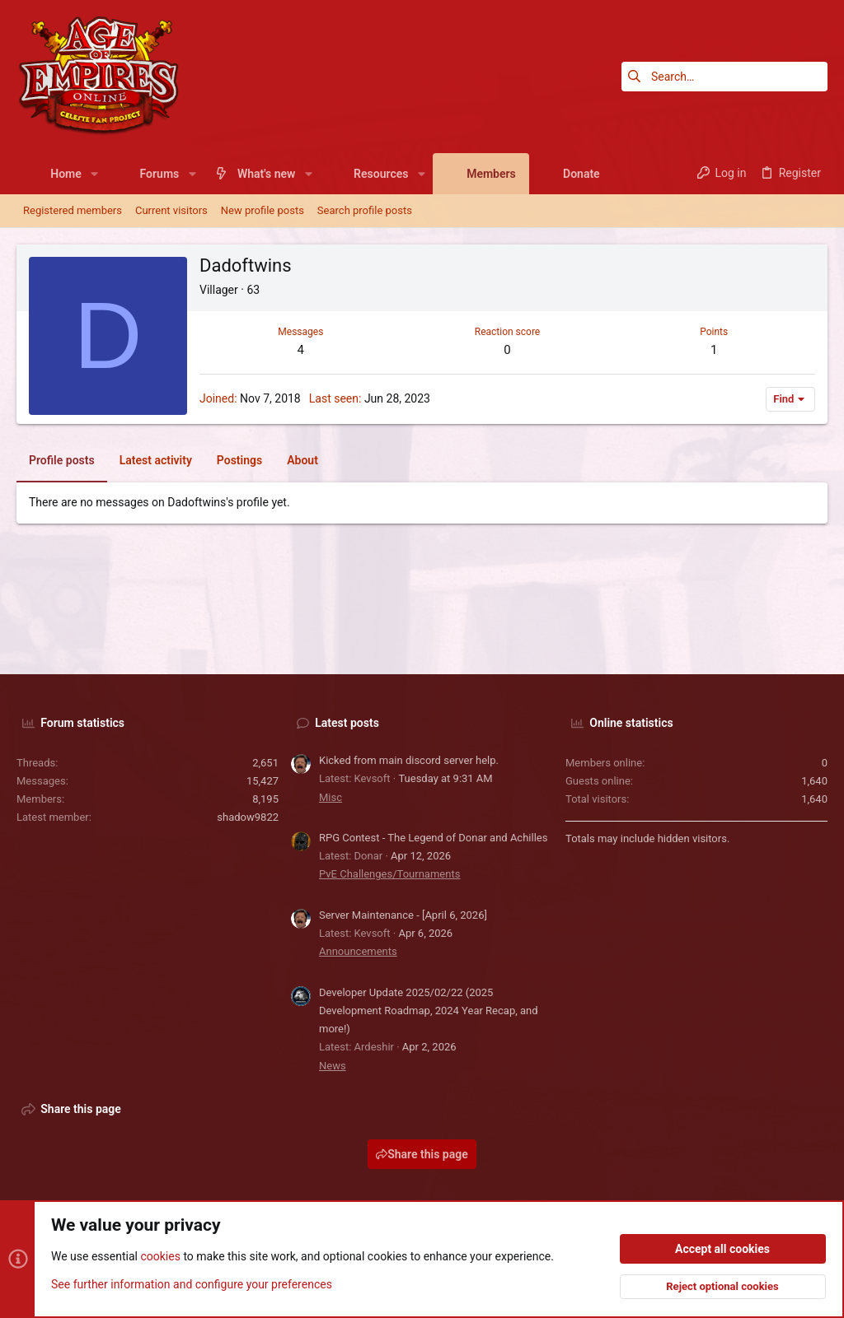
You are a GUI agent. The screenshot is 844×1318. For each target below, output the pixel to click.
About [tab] (302, 460)
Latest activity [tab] (156, 460)
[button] (94, 174)
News (332, 1066)
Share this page (422, 1154)
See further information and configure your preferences (191, 1284)
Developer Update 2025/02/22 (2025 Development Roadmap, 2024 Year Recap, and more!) (428, 1010)
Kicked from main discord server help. (409, 760)
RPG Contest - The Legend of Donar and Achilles (433, 837)
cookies (160, 1257)
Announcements (358, 951)
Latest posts (347, 722)
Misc (330, 797)
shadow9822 (248, 817)
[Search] (724, 76)
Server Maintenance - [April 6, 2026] (403, 915)
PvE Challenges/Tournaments (389, 874)
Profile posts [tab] (62, 460)
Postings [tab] (239, 460)
